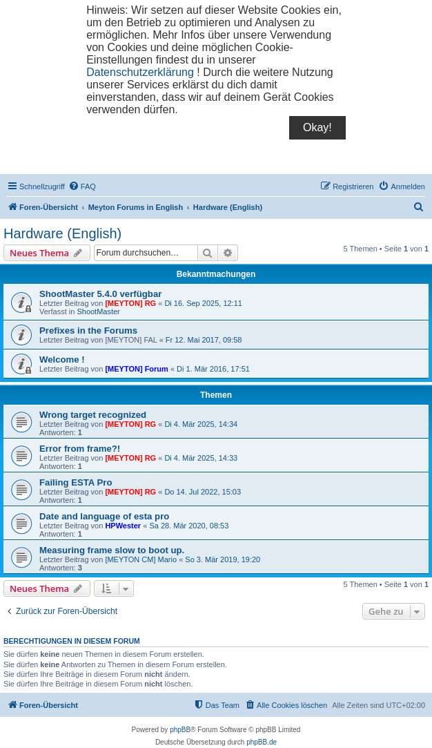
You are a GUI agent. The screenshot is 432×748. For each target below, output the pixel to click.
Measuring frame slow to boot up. (111, 550)
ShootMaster (98, 311)
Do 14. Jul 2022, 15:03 (202, 492)
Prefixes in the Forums (88, 330)
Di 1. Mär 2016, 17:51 (213, 369)
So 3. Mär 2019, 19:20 (222, 559)
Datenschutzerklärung (140, 72)
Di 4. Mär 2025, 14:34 (200, 424)
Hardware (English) (62, 233)
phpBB (180, 729)
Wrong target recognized (92, 415)
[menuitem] (82, 186)
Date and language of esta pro (104, 516)
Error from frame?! (79, 448)
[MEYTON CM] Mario (141, 559)
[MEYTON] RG (130, 303)
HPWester (123, 525)
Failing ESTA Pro (75, 482)
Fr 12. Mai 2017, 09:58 (204, 340)
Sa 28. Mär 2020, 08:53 (188, 525)
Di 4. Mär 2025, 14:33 (200, 458)
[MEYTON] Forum (136, 369)
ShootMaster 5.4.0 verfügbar (100, 294)
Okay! (317, 127)
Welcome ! (62, 359)
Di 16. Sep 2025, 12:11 (203, 303)
